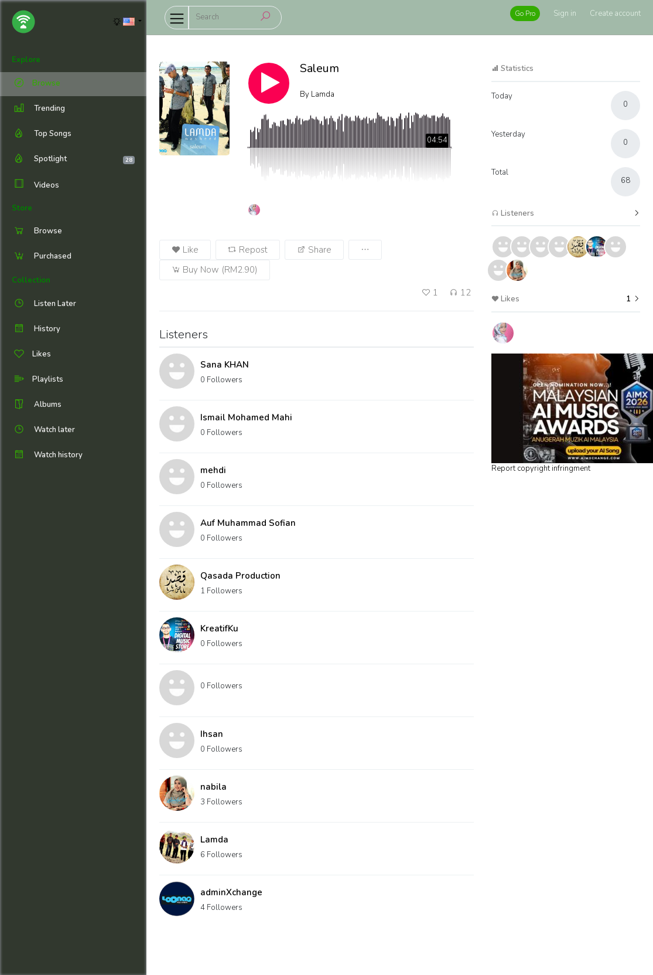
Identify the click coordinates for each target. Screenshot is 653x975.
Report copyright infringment (540, 468)
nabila (213, 787)
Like (185, 250)
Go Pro (525, 13)
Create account (615, 13)
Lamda (214, 839)
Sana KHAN (224, 365)
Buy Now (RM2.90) (215, 270)
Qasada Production (240, 576)
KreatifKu (219, 628)
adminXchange (231, 892)
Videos (35, 185)
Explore (26, 60)
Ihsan (211, 734)
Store (22, 208)
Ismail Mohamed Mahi (246, 417)
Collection (31, 280)
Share (314, 250)
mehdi (213, 470)
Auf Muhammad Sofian (248, 523)
